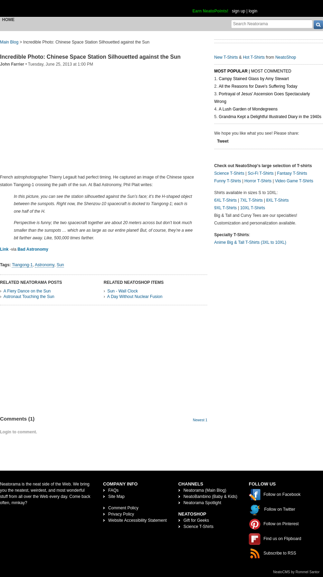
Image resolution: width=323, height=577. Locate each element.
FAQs (113, 490)
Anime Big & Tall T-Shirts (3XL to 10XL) (250, 242)
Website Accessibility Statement (137, 520)
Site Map (116, 496)
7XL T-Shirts (251, 200)
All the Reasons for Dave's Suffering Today (258, 86)
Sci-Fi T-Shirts (261, 173)
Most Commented (271, 71)
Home (8, 19)
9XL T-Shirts (225, 207)
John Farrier (12, 64)
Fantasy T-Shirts (292, 173)
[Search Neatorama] (271, 23)
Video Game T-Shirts (294, 181)
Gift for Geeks (196, 520)
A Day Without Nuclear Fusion (134, 296)
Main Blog (9, 42)
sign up (238, 11)
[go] (318, 24)
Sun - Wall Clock (122, 291)
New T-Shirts (226, 57)
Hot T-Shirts (254, 57)
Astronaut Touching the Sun (28, 296)
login (253, 11)
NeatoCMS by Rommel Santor (296, 572)
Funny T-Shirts (227, 181)
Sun (60, 264)
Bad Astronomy (33, 249)
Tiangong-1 (22, 264)
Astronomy (44, 264)
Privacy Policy (121, 514)
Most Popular (231, 71)
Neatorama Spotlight (202, 502)
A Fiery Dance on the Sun (27, 291)
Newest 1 (200, 420)
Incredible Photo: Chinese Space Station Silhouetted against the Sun (90, 57)
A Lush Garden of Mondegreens (248, 109)
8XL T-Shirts (277, 200)
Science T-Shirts (229, 173)
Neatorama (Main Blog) (204, 490)
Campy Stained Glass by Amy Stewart (254, 78)
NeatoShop (285, 57)
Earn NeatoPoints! (210, 11)
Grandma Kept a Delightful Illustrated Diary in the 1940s (270, 116)
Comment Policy (123, 508)
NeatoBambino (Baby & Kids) (210, 496)
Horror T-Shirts (258, 181)
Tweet (222, 141)
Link (4, 249)
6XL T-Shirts (225, 200)
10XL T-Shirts (252, 207)
